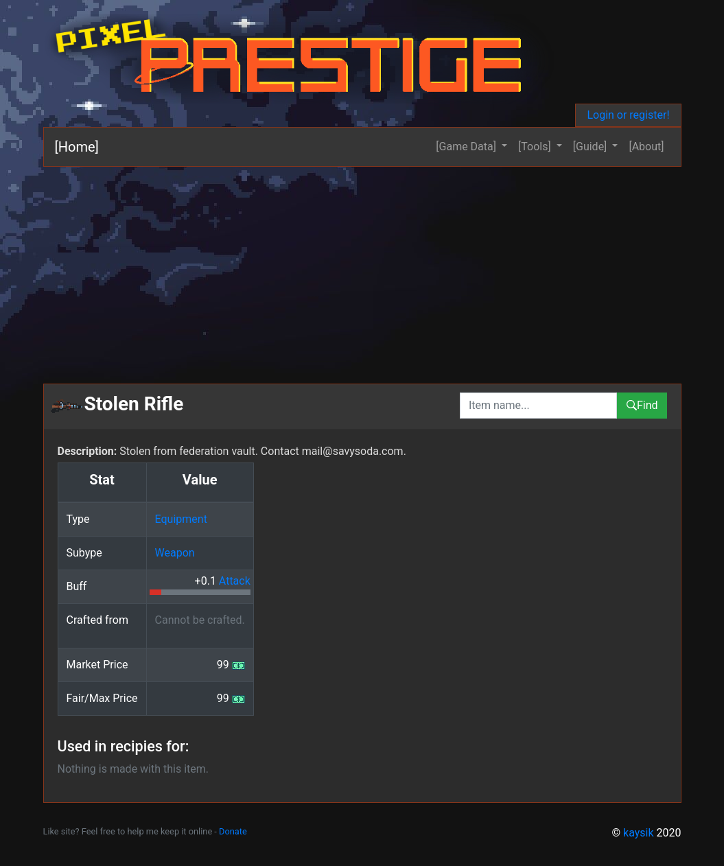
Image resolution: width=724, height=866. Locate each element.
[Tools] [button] (536, 146)
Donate (233, 831)
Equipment (181, 519)
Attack (234, 580)
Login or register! (628, 114)
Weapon (175, 552)
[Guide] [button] (591, 146)
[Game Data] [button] (467, 146)
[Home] (77, 147)
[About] (646, 146)
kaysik (638, 832)
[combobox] (538, 406)
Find (642, 405)
